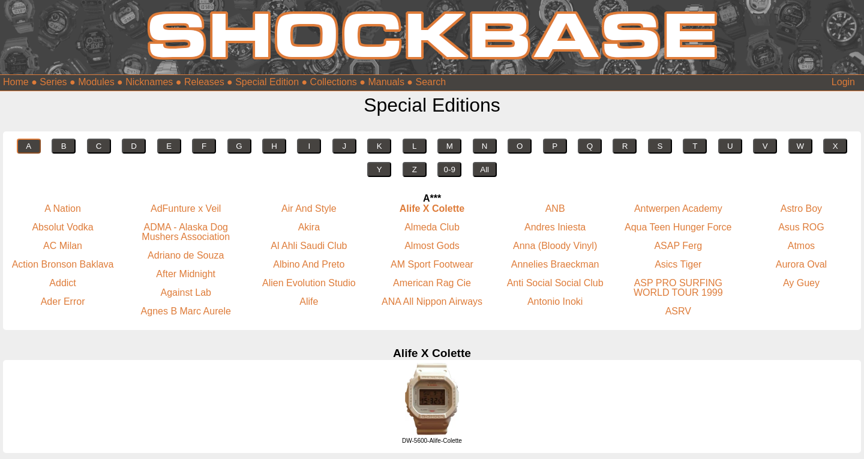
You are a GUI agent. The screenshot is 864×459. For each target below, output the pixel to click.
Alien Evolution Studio (309, 283)
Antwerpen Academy (678, 208)
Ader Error (63, 301)
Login (843, 82)
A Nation (62, 208)
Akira (309, 227)
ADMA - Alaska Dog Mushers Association (186, 232)
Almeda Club (432, 227)
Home (16, 82)
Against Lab (185, 292)
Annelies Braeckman (555, 264)
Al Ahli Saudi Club (309, 246)
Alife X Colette (432, 208)
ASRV (678, 311)
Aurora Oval (801, 264)
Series (53, 82)
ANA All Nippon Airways (432, 301)
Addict (62, 283)
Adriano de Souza (186, 255)
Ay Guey (801, 283)
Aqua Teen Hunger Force (678, 227)
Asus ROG (801, 227)
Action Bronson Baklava (63, 264)
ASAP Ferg (678, 246)
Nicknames (149, 82)
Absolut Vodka (62, 227)
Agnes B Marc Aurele (186, 311)
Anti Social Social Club (555, 283)
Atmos (801, 246)
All (484, 169)
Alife (308, 301)
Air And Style (309, 208)
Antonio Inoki (555, 301)
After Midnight (185, 274)
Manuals (386, 82)
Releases (204, 82)
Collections (333, 82)
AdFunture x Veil (186, 208)
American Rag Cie (432, 283)
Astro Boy (801, 208)
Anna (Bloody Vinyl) (555, 246)
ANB (555, 208)
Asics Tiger (678, 264)
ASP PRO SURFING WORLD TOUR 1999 (678, 288)
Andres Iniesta (555, 227)
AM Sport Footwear (432, 264)
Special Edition (267, 82)
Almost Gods (432, 246)
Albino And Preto (308, 264)
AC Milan (62, 246)
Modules (96, 82)
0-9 (449, 169)
